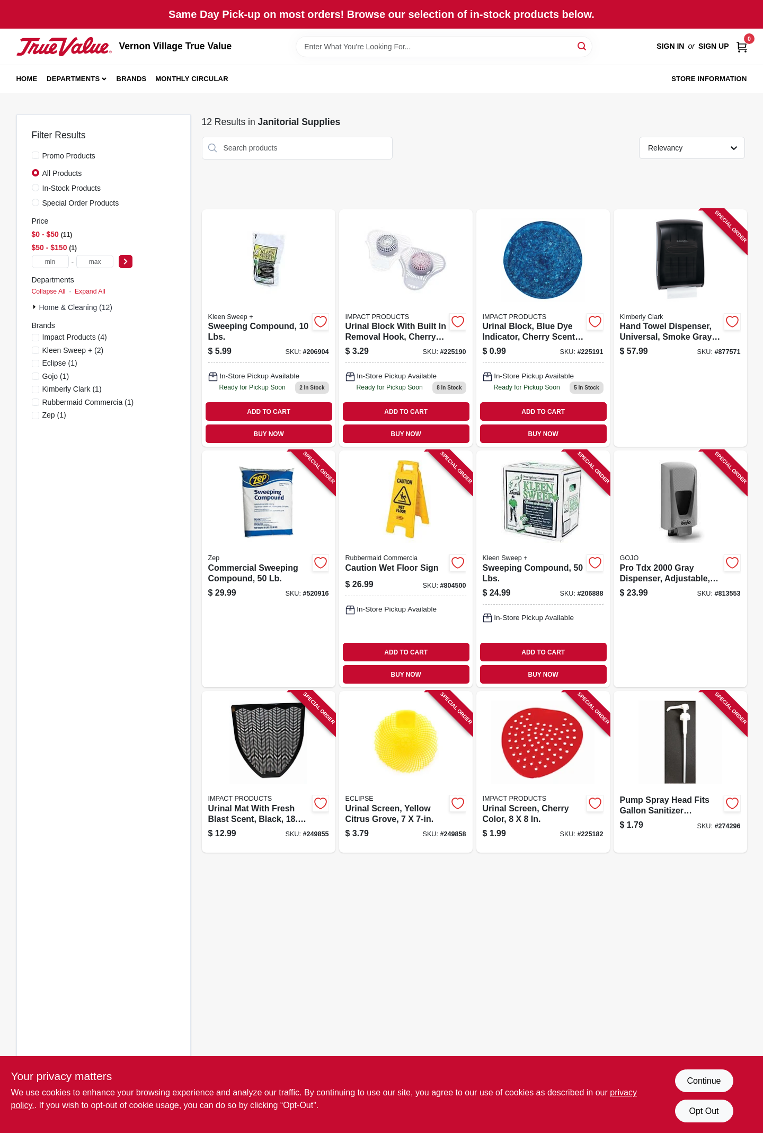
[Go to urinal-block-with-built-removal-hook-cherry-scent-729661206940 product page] (406, 328)
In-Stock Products (71, 188)
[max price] (94, 261)
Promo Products (68, 155)
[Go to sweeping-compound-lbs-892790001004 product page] (268, 328)
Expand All (90, 291)
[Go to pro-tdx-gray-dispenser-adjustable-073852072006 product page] (680, 568)
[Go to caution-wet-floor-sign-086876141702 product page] (406, 568)
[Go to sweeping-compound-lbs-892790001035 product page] (543, 568)
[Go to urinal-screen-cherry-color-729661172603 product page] (543, 772)
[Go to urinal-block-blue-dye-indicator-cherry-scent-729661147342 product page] (543, 328)
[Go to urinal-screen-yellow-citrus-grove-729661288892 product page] (406, 772)
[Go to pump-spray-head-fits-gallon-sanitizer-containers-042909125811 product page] (680, 772)
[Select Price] (125, 261)
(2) (73, 350)
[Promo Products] (35, 155)
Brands (132, 79)
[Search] (582, 46)
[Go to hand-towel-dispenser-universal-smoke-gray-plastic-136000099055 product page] (680, 328)
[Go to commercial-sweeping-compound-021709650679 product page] (268, 568)
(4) (74, 337)
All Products (62, 173)
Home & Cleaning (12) (76, 307)
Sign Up (713, 46)
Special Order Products (80, 203)
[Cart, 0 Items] (742, 46)
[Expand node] (35, 307)
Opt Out (703, 1111)
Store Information (709, 79)
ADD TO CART (268, 411)
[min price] (50, 261)
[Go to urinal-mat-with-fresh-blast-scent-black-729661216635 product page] (268, 772)
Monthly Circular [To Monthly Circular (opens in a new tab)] (191, 79)
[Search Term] (444, 46)
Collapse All (49, 291)
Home (27, 79)
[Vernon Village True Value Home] (64, 46)
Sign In (670, 46)
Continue (704, 1080)
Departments (73, 79)
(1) (59, 363)
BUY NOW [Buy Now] (269, 434)
